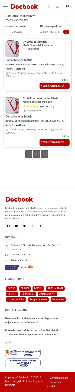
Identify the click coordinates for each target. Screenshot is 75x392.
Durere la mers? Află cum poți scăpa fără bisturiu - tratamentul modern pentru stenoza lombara (32, 332)
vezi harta (20, 69)
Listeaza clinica (16, 299)
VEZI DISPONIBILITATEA (54, 86)
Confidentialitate (59, 377)
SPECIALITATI (55, 288)
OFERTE (12, 294)
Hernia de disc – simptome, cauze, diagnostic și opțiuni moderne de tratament (31, 320)
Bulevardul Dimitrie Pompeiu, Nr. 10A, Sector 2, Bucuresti (36, 247)
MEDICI (38, 288)
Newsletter (58, 299)
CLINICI (25, 288)
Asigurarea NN (47, 294)
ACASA (11, 288)
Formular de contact (22, 254)
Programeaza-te (38, 299)
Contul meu (28, 294)
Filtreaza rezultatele (14, 26)
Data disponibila (50, 26)
